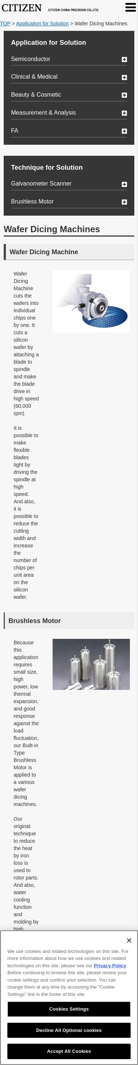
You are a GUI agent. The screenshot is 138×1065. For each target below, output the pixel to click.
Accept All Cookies (69, 1051)
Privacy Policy (110, 965)
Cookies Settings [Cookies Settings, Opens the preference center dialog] (69, 1009)
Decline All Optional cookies (69, 1030)
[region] (69, 997)
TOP (5, 23)
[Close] (129, 940)
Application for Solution (42, 23)
